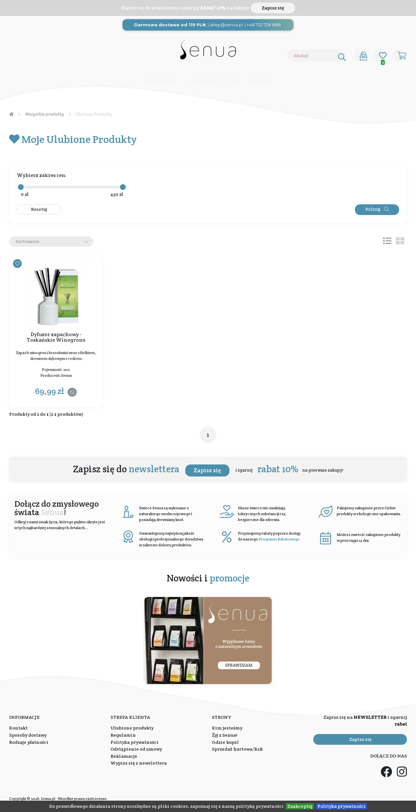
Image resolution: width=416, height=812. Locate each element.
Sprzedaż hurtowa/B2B (237, 749)
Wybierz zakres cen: (42, 175)
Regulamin (123, 735)
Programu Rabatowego (279, 539)
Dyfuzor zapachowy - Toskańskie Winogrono (56, 338)
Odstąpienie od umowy (136, 749)
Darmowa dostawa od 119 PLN (170, 24)
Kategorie (159, 80)
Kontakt (259, 80)
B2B (235, 80)
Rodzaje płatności (28, 742)
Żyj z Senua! (224, 735)
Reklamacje (123, 756)
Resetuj (39, 209)
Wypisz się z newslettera (138, 763)
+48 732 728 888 (264, 24)
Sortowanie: (28, 241)
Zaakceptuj (299, 806)
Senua (66, 375)
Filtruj (377, 209)
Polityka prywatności (342, 806)
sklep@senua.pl (226, 24)
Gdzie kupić (205, 80)
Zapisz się (273, 8)
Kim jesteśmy (227, 728)
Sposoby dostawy (27, 735)
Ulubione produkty (131, 728)
